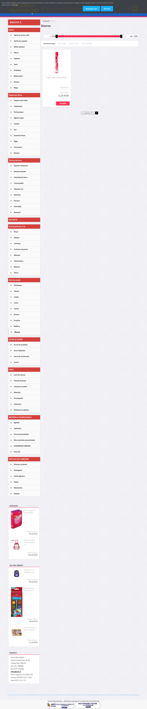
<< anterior (86, 113)
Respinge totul (91, 8)
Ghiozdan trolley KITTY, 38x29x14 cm (29, 542)
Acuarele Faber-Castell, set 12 (29, 589)
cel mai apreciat (86, 43)
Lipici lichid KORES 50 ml (57, 77)
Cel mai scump (74, 43)
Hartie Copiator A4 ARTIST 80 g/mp (30, 628)
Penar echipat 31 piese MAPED (29, 511)
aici (17, 5)
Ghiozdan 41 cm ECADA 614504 (29, 571)
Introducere (46, 21)
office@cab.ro (16, 671)
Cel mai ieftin (61, 43)
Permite (107, 8)
